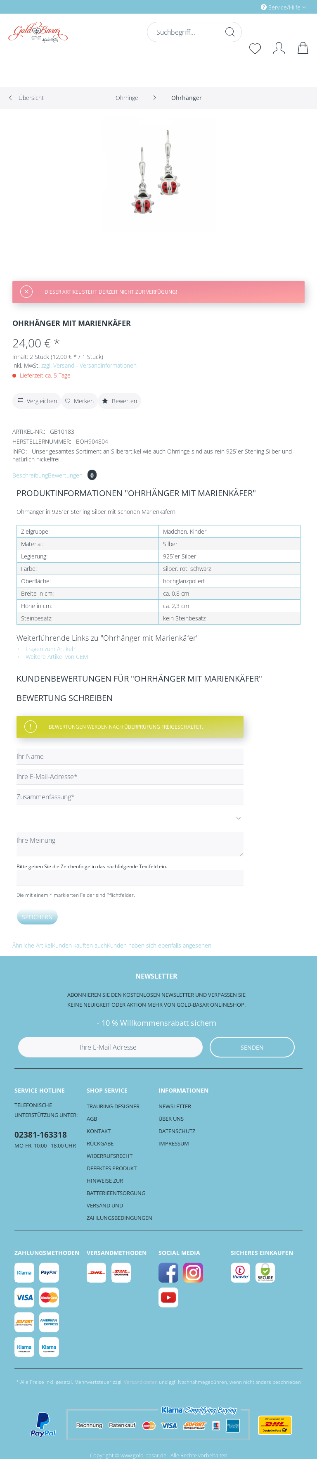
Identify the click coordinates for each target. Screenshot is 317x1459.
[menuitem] (248, 7)
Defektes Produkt (112, 1168)
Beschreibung (30, 475)
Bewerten (119, 401)
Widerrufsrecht (109, 1156)
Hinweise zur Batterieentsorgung (116, 1187)
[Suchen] (229, 32)
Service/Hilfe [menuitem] (281, 7)
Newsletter (174, 1106)
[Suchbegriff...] (193, 32)
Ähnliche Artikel (32, 945)
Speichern (37, 917)
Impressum (173, 1143)
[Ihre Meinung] (130, 844)
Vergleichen (36, 400)
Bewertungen (72, 475)
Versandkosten (141, 1381)
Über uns (171, 1118)
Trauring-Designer (113, 1106)
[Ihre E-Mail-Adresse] (130, 777)
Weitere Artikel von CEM (52, 657)
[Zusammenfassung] (130, 797)
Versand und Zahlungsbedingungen (119, 1211)
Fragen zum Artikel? (46, 649)
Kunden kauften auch (79, 945)
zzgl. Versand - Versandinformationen (89, 365)
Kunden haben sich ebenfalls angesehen (159, 945)
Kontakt (99, 1131)
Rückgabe (100, 1143)
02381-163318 (40, 1134)
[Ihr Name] (130, 757)
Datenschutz (176, 1131)
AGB (92, 1118)
